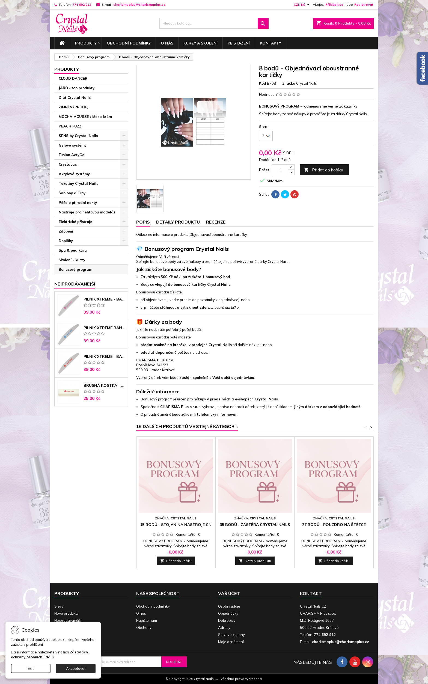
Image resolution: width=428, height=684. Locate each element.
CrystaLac (68, 164)
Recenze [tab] (215, 222)
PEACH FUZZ (70, 126)
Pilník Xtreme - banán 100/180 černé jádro (105, 356)
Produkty (86, 43)
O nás (167, 43)
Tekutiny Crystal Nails (78, 183)
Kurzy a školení (200, 43)
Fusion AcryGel (72, 155)
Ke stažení (239, 43)
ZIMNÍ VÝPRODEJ (73, 107)
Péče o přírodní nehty (78, 202)
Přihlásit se (334, 4)
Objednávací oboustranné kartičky (218, 234)
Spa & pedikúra (73, 250)
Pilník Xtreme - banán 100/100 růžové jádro (105, 299)
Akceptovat (75, 668)
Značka (288, 83)
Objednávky (228, 613)
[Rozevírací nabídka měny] (302, 4)
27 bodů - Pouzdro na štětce (334, 524)
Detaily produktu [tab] (178, 222)
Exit (31, 668)
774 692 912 (81, 4)
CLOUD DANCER (73, 78)
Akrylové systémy (74, 174)
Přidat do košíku (323, 170)
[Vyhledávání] (214, 23)
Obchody (143, 627)
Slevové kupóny (231, 634)
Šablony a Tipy (72, 193)
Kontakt (311, 593)
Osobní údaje (229, 606)
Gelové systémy (73, 145)
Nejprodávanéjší (74, 284)
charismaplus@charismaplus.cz (139, 4)
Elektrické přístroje (75, 221)
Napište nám (146, 620)
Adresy (224, 627)
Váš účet (229, 593)
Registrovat (363, 4)
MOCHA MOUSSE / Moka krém (85, 116)
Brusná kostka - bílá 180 (105, 385)
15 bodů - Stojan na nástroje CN (176, 524)
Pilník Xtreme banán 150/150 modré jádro (105, 328)
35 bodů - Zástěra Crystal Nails (255, 524)
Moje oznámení (231, 642)
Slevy (59, 606)
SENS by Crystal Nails (78, 135)
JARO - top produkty (76, 88)
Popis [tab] (143, 222)
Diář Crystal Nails (75, 97)
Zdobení (66, 231)
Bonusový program (75, 269)
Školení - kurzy (72, 260)
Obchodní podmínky (129, 43)
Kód (262, 83)
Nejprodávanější (67, 620)
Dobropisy (227, 620)
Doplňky (66, 241)
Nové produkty (66, 613)
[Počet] (280, 169)
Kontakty (270, 43)
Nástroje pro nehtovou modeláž (87, 212)
